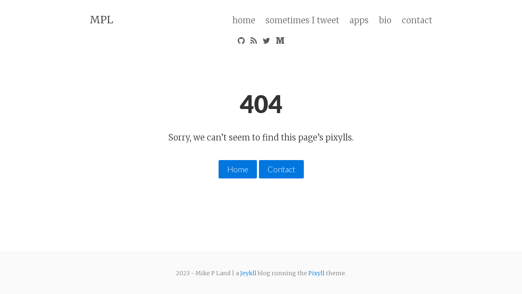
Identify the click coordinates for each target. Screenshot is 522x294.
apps (359, 20)
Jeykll (248, 272)
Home (237, 169)
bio (385, 20)
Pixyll (316, 272)
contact (417, 20)
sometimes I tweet (302, 20)
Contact (281, 169)
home (243, 20)
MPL (101, 19)
